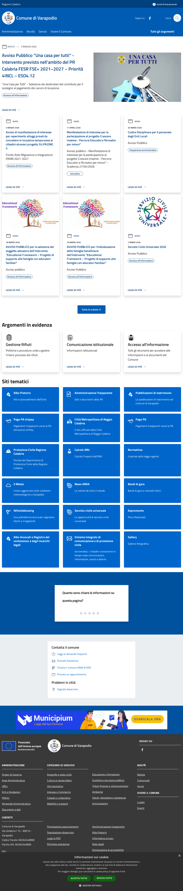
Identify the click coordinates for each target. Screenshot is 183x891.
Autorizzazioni (100, 803)
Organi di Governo (12, 775)
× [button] (179, 856)
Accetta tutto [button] (79, 878)
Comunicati (143, 780)
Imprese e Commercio (59, 792)
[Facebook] (148, 18)
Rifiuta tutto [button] (104, 878)
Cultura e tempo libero (59, 780)
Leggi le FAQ (54, 838)
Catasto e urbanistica (58, 798)
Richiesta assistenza (58, 844)
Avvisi (11, 46)
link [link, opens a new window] (123, 871)
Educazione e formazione (106, 774)
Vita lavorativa (55, 786)
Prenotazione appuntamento (62, 827)
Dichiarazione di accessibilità (108, 850)
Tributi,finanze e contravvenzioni (110, 786)
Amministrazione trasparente (108, 827)
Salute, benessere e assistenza (109, 798)
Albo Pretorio (99, 832)
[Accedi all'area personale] (164, 4)
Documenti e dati (11, 809)
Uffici (5, 786)
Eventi (140, 808)
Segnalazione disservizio (60, 832)
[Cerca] (177, 18)
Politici (5, 798)
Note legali (98, 844)
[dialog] (91, 871)
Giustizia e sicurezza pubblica (108, 780)
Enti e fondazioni (11, 792)
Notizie (141, 775)
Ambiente (97, 792)
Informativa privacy (103, 838)
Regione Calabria (11, 4)
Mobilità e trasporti (57, 804)
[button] (91, 885)
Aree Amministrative (13, 780)
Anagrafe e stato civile (59, 775)
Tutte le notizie (91, 309)
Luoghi (141, 802)
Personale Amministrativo (16, 804)
